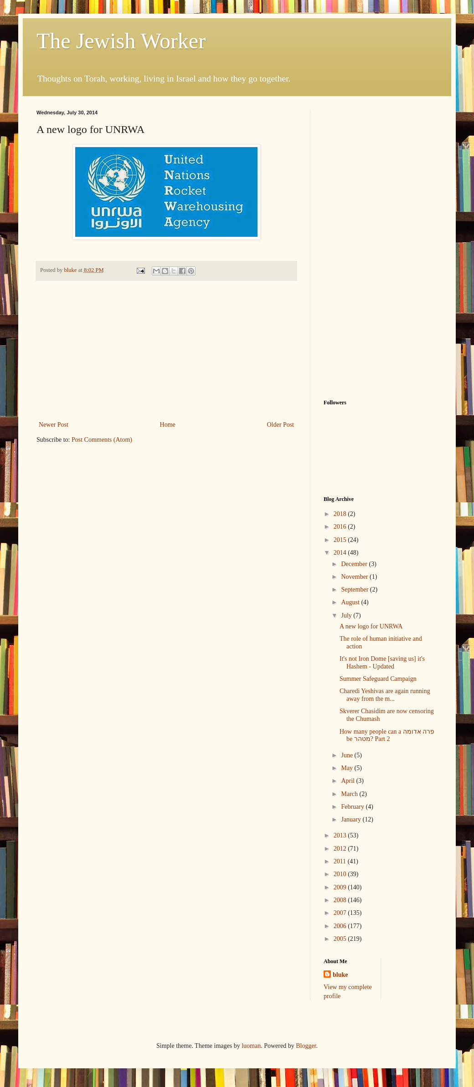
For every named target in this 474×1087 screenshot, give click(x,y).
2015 (341, 539)
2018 (341, 513)
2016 (341, 526)
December (355, 564)
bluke (340, 974)
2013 (341, 835)
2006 (341, 926)
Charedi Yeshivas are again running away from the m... (385, 695)
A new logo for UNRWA (371, 626)
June (347, 755)
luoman (251, 1045)
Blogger (306, 1045)
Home (167, 424)
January (351, 819)
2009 (341, 887)
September (355, 589)
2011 (341, 861)
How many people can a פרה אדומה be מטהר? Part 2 (387, 735)
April (348, 780)
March (350, 794)
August (351, 602)
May (347, 768)
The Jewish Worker (121, 41)
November (355, 576)
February (353, 806)
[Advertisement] (166, 351)
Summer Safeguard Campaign (378, 678)
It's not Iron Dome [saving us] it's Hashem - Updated (382, 662)
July (347, 615)
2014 (341, 552)
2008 (341, 900)
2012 (341, 848)
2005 (341, 938)
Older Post (280, 424)
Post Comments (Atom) (102, 439)
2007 (341, 912)
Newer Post (53, 424)
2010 (341, 874)
